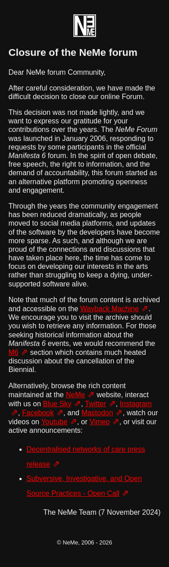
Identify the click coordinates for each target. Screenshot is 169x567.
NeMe (75, 395)
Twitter (95, 404)
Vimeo (99, 422)
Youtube (54, 422)
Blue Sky (57, 404)
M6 (13, 352)
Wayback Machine (109, 309)
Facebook (38, 413)
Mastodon (97, 413)
